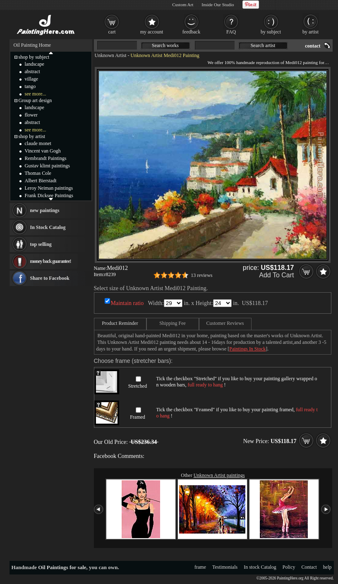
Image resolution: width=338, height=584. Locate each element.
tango (30, 86)
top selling (41, 244)
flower (31, 115)
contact (312, 46)
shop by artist (32, 136)
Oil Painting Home (32, 45)
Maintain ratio (127, 303)
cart (112, 32)
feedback (191, 32)
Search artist (263, 45)
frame (200, 567)
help (327, 567)
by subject (271, 32)
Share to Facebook (50, 278)
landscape (34, 64)
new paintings (45, 210)
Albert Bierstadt (41, 181)
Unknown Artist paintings (219, 475)
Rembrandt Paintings (46, 158)
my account (151, 32)
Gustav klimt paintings (47, 166)
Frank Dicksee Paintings (49, 195)
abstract (32, 71)
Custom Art (182, 4)
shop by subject (34, 57)
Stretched (137, 386)
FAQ (231, 32)
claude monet (38, 143)
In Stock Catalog (48, 227)
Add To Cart (276, 275)
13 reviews (201, 275)
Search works (165, 45)
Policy (289, 567)
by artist (310, 32)
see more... (35, 94)
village (31, 79)
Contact (309, 567)
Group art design (35, 100)
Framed (137, 417)
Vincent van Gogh (43, 151)
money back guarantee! (50, 261)
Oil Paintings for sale (62, 567)
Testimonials (224, 567)
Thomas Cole (38, 173)
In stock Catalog (260, 567)
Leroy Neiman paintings (49, 188)
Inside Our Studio (217, 4)
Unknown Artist (111, 55)
